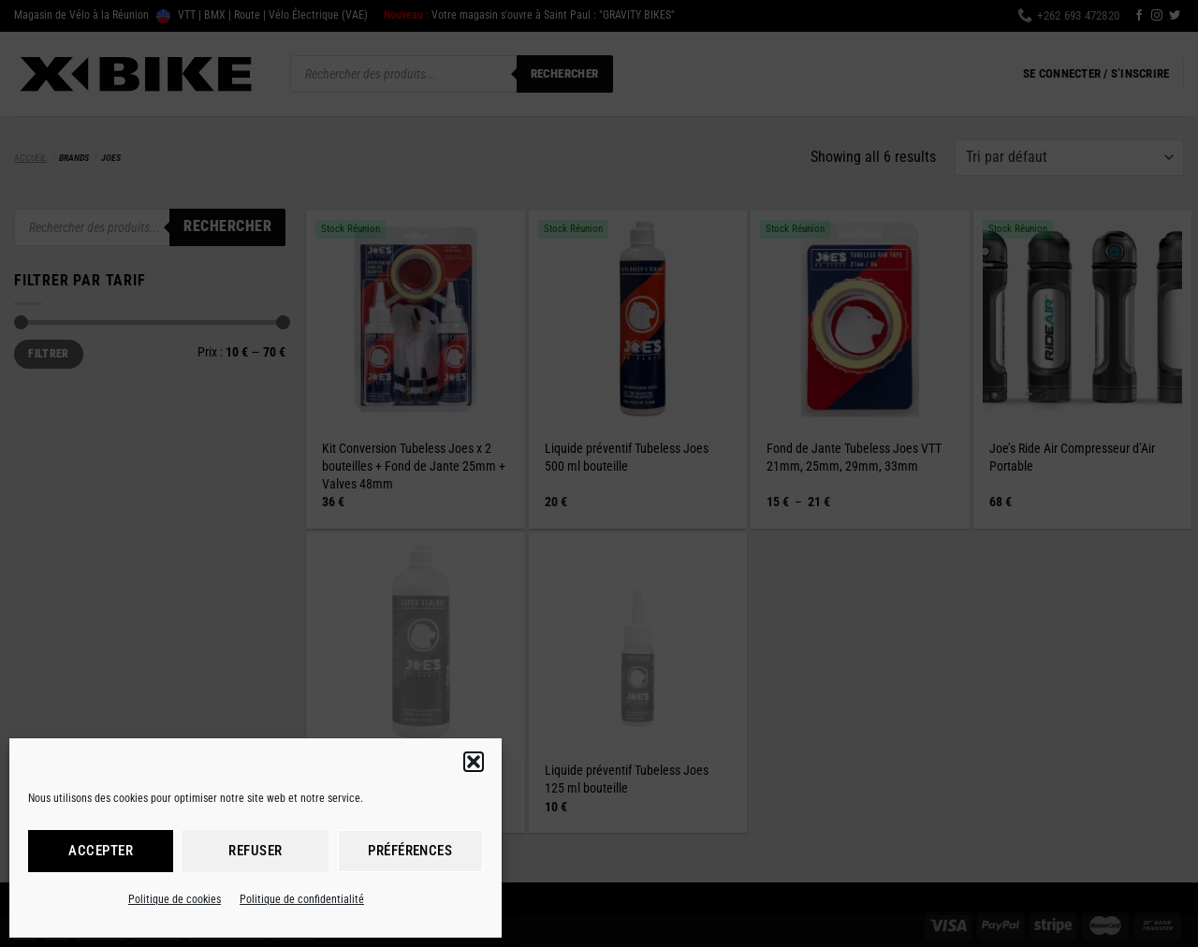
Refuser (255, 850)
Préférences (410, 850)
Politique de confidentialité (302, 899)
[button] (473, 761)
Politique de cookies (174, 899)
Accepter (100, 850)
